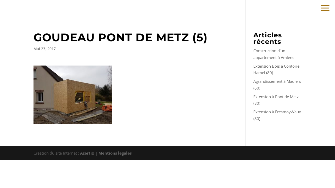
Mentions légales (115, 153)
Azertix (87, 153)
